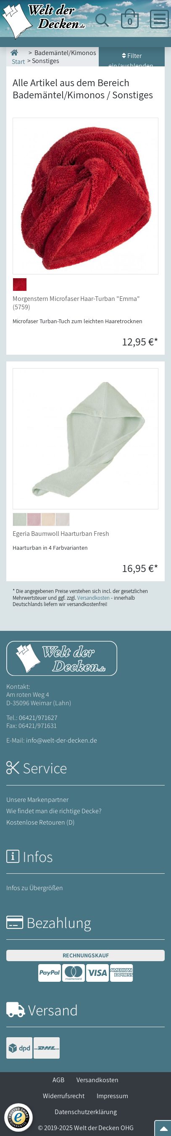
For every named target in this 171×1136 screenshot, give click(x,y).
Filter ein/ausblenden (131, 58)
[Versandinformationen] (33, 1048)
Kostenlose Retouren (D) (40, 822)
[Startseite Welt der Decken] (61, 658)
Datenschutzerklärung (86, 1111)
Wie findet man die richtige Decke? (54, 811)
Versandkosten (97, 1079)
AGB (58, 1079)
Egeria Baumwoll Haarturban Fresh (61, 533)
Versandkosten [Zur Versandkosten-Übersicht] (93, 597)
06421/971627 (38, 717)
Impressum (112, 1095)
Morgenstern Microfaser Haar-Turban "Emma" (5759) (76, 302)
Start (18, 56)
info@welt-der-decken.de (61, 740)
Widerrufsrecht (63, 1095)
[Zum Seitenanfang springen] (164, 1131)
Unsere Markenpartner (37, 799)
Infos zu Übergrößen (34, 887)
